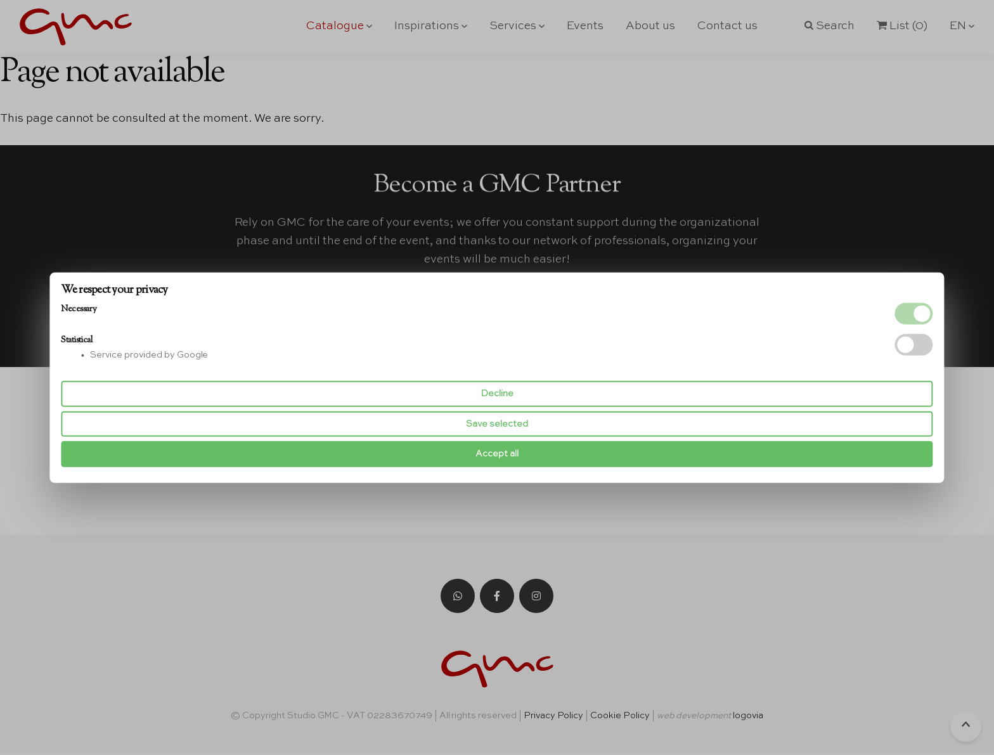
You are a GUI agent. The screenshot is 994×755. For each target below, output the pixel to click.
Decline (497, 393)
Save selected (497, 424)
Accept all (497, 453)
